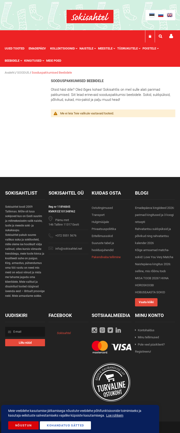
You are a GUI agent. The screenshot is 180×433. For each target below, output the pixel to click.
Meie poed (53, 60)
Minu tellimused (148, 337)
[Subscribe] (25, 342)
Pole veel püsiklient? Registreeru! (150, 348)
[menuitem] (17, 48)
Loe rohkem (114, 415)
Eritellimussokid (102, 236)
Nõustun (23, 425)
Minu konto (171, 36)
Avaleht (10, 72)
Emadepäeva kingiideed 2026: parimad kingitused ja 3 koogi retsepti (154, 215)
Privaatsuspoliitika (104, 229)
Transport (98, 215)
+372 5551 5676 (65, 235)
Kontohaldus (146, 330)
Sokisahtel (64, 333)
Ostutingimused (102, 208)
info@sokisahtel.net (68, 248)
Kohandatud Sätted (65, 425)
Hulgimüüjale (100, 222)
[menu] (90, 54)
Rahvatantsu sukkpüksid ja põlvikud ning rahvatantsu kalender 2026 (153, 236)
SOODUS (23, 72)
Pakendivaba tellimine (106, 257)
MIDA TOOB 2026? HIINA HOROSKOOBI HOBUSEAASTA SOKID (152, 285)
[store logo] (90, 16)
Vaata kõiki (146, 302)
